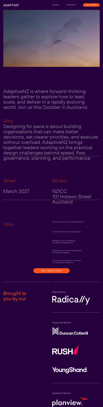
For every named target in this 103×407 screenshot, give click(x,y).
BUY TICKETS (91, 5)
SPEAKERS (55, 5)
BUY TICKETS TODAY (51, 270)
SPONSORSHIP (71, 5)
